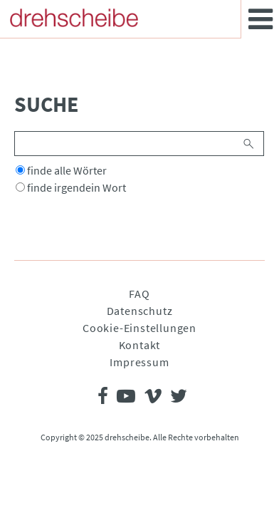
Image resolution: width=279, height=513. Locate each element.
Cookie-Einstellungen (139, 328)
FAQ (139, 293)
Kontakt (140, 345)
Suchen (249, 143)
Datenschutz (140, 311)
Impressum (139, 362)
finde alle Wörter (67, 170)
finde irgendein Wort (76, 187)
